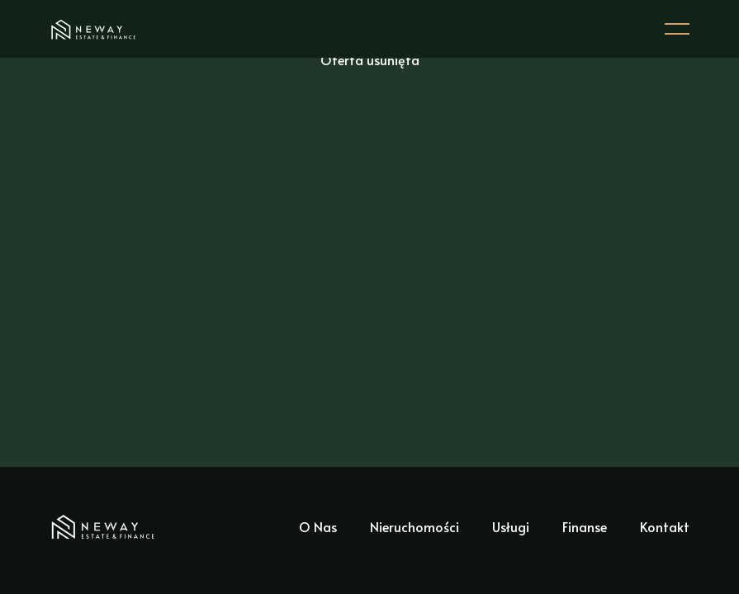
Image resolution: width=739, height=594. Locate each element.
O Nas (318, 526)
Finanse (584, 526)
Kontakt (664, 526)
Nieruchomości (414, 526)
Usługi (510, 526)
